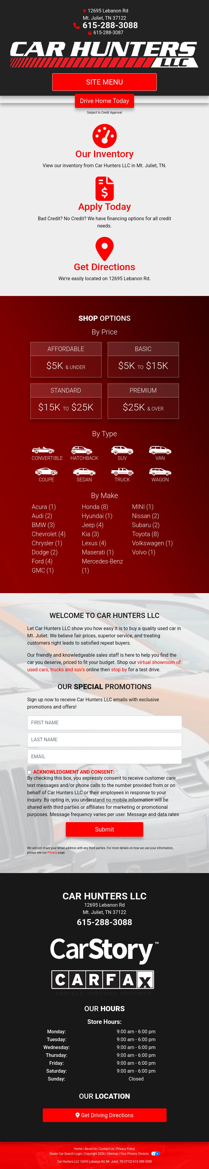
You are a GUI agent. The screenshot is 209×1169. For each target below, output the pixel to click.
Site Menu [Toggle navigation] (104, 82)
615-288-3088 (110, 25)
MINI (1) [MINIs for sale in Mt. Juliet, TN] (142, 506)
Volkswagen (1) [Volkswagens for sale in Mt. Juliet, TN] (152, 543)
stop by (119, 670)
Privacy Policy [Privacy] (125, 1149)
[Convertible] (47, 454)
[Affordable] (66, 359)
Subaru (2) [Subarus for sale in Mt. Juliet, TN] (146, 525)
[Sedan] (84, 475)
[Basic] (143, 359)
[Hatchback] (84, 454)
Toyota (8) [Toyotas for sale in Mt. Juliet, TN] (145, 534)
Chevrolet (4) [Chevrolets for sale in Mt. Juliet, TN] (49, 534)
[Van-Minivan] (160, 454)
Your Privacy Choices (140, 1153)
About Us (91, 1149)
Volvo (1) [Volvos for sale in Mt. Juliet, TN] (143, 552)
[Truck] (122, 475)
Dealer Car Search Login (65, 1153)
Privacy (52, 852)
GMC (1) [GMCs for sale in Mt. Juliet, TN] (43, 570)
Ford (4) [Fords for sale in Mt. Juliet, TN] (42, 561)
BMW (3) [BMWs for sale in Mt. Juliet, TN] (43, 525)
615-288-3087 (108, 32)
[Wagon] (160, 475)
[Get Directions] (105, 262)
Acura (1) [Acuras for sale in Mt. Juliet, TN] (44, 506)
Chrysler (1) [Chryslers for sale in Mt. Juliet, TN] (47, 543)
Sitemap (112, 1153)
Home (78, 1149)
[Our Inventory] (104, 149)
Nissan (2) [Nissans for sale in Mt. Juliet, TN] (145, 516)
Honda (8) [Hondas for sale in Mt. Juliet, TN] (95, 506)
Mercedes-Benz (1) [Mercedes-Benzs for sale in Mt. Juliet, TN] (102, 566)
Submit (104, 829)
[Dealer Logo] (104, 54)
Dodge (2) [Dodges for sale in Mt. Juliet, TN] (45, 552)
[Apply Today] (104, 205)
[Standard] (66, 401)
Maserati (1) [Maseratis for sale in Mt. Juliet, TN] (98, 552)
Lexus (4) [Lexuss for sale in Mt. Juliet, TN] (94, 543)
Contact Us (106, 1149)
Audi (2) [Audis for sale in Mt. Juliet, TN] (42, 516)
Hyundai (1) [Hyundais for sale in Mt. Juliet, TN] (97, 516)
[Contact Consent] (29, 772)
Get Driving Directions (104, 1115)
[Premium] (143, 401)
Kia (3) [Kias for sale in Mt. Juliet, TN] (90, 534)
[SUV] (122, 454)
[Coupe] (46, 475)
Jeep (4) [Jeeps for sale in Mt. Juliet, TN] (93, 525)
